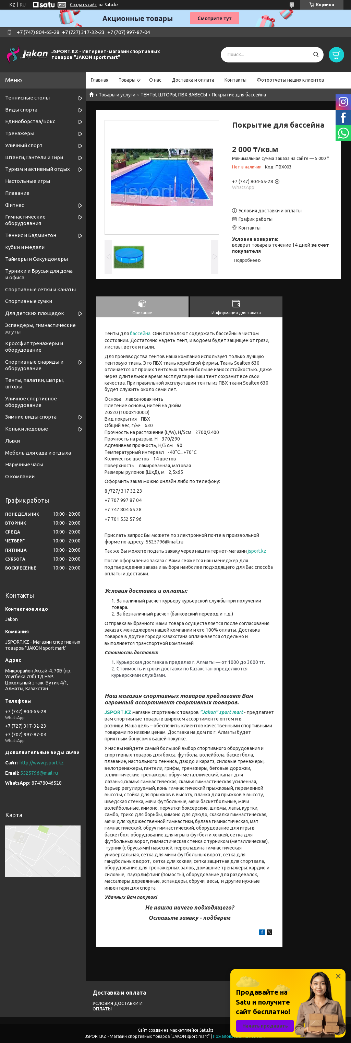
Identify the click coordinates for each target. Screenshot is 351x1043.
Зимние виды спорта (31, 417)
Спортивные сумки (28, 301)
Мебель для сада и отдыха (38, 453)
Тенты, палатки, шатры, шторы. (34, 383)
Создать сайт (83, 4)
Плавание (17, 193)
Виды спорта (21, 110)
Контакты (235, 80)
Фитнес (14, 205)
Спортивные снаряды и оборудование (34, 365)
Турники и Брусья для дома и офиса (39, 274)
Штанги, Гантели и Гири (34, 157)
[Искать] (316, 54)
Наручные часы (24, 464)
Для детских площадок (34, 313)
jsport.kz (257, 551)
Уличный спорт (24, 145)
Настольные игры (27, 181)
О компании (20, 476)
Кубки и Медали (25, 247)
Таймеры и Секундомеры (36, 259)
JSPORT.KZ (118, 712)
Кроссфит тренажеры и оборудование (34, 346)
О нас (155, 80)
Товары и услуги (117, 94)
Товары (127, 80)
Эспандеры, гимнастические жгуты (40, 328)
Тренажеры (19, 133)
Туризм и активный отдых (37, 169)
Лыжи (12, 441)
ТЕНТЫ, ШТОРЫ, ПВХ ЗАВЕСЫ (174, 94)
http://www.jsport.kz (42, 762)
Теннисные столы (27, 98)
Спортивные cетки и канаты (40, 289)
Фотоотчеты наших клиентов (290, 80)
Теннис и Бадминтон (30, 235)
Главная (99, 80)
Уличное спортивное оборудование (31, 402)
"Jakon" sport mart (221, 712)
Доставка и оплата (193, 80)
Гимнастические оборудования (25, 220)
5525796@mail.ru (39, 773)
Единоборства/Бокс (30, 121)
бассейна (140, 333)
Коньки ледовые (26, 429)
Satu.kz (206, 1030)
